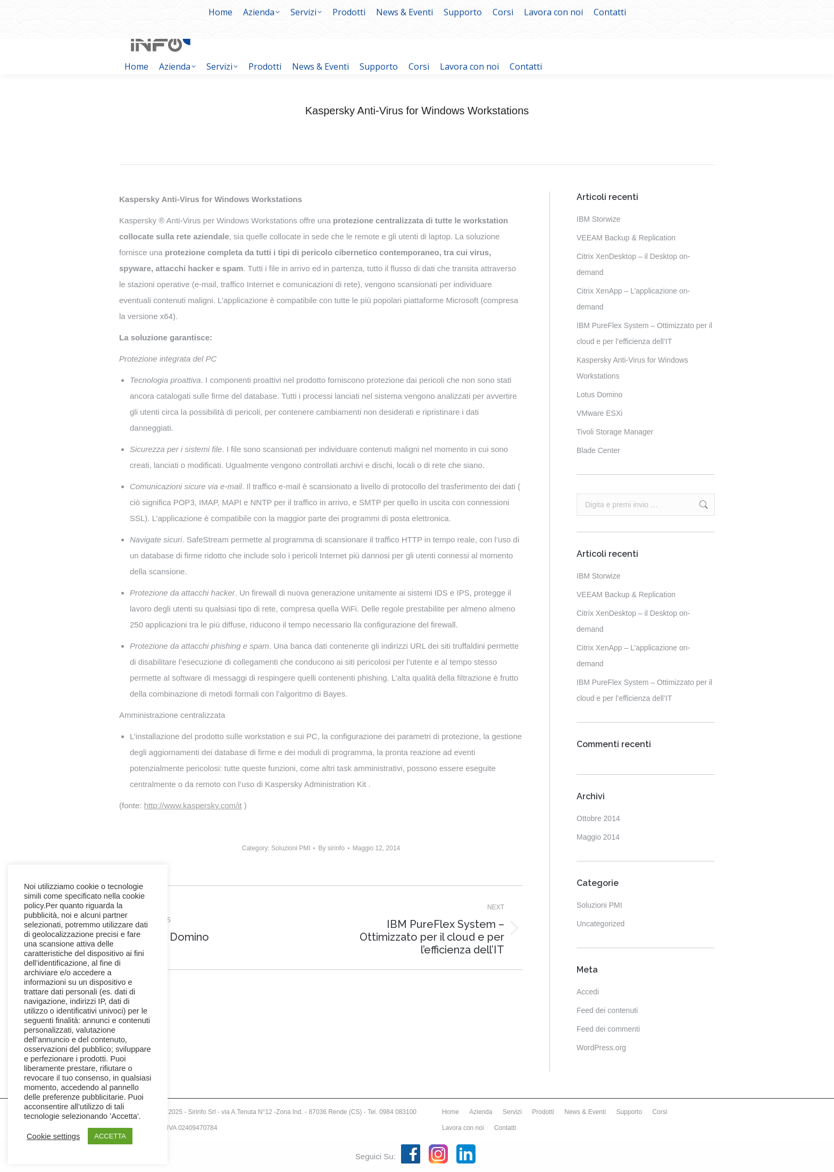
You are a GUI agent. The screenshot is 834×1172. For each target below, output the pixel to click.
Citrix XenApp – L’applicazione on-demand (633, 299)
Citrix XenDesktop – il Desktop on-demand (633, 264)
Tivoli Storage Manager (615, 432)
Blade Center (598, 450)
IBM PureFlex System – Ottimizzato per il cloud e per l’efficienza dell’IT (644, 333)
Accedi (588, 991)
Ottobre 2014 (598, 818)
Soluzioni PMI (290, 848)
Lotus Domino (599, 394)
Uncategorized (600, 923)
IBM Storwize (598, 219)
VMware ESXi (599, 413)
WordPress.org (601, 1047)
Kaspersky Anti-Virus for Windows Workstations (632, 368)
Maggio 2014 (598, 837)
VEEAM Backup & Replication (626, 237)
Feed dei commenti (608, 1029)
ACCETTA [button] (110, 1136)
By (331, 848)
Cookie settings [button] (53, 1136)
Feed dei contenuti (607, 1010)
